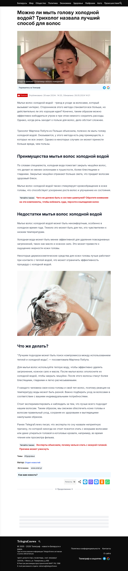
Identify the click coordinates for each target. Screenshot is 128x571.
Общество (41, 3)
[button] (105, 87)
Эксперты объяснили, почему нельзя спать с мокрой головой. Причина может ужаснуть (63, 447)
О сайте (107, 553)
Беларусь (22, 3)
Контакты (106, 548)
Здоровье (78, 3)
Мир (31, 3)
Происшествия (111, 3)
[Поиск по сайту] (120, 3)
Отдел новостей (32, 462)
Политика (53, 3)
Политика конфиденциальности (85, 548)
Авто (99, 3)
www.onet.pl (36, 468)
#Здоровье (29, 456)
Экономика (65, 3)
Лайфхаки (90, 3)
